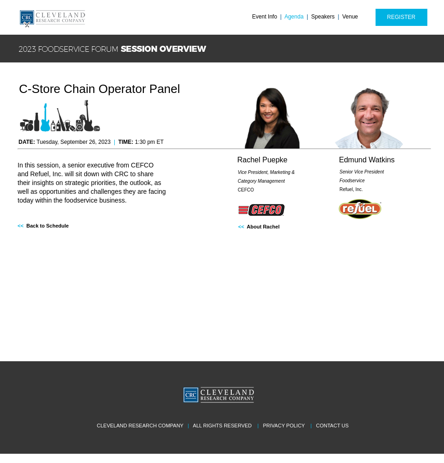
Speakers (323, 16)
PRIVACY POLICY (284, 425)
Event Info (264, 16)
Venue (350, 16)
